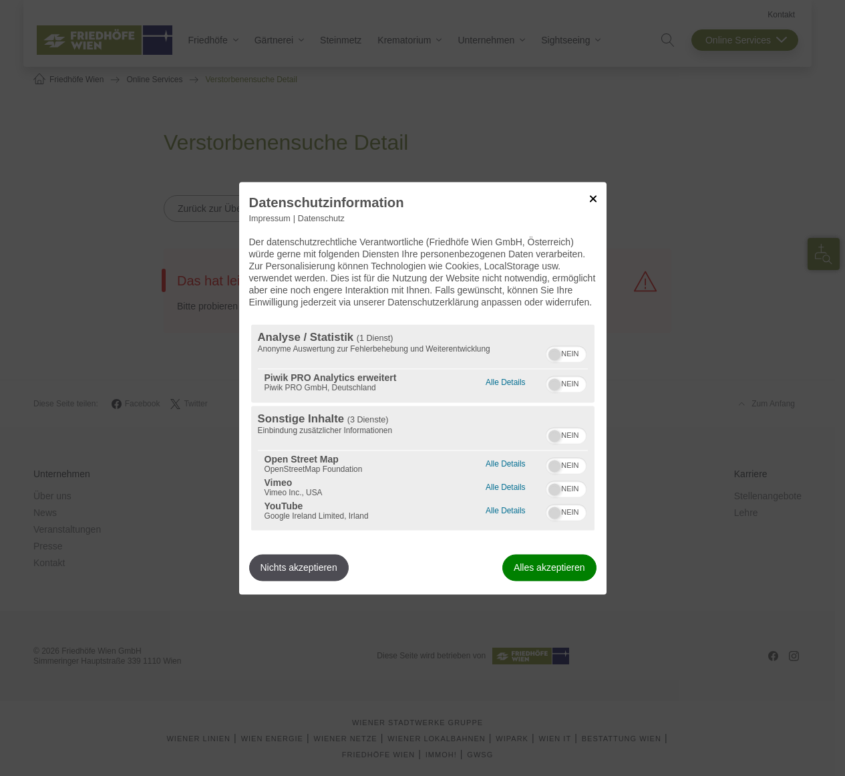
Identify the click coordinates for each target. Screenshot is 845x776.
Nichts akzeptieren (299, 567)
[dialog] (423, 388)
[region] (423, 427)
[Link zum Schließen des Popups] (593, 198)
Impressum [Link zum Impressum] (270, 218)
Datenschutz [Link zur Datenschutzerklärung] (321, 218)
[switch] (566, 352)
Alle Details (505, 380)
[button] (554, 354)
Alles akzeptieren (549, 567)
